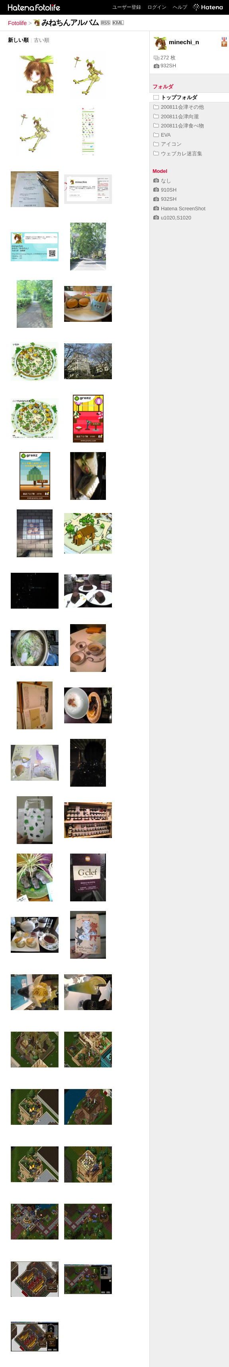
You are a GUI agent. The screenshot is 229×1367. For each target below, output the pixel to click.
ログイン (156, 7)
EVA (162, 135)
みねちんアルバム (70, 22)
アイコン (167, 144)
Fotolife (17, 23)
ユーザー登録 (126, 7)
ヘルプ (180, 7)
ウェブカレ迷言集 (177, 154)
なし (162, 181)
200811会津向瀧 (176, 116)
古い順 (41, 40)
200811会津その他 (178, 107)
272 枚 (165, 58)
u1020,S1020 (172, 218)
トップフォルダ (175, 97)
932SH (165, 66)
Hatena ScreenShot (179, 209)
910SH (164, 190)
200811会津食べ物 (178, 126)
